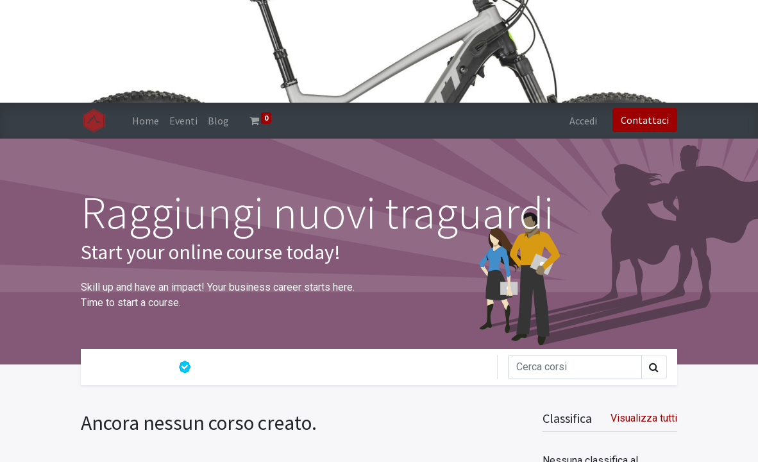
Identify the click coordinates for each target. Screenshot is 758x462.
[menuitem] (145, 120)
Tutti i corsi (129, 367)
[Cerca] (575, 367)
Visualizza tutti (644, 418)
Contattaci (645, 120)
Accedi (583, 120)
